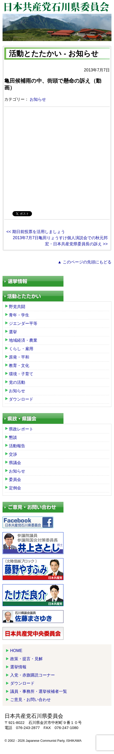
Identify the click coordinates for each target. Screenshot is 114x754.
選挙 (13, 332)
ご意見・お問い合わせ (30, 699)
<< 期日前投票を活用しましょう (35, 231)
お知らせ (38, 99)
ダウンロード (21, 399)
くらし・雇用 (21, 349)
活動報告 (17, 446)
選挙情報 (18, 667)
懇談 (13, 437)
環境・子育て (21, 374)
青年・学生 (19, 315)
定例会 (15, 488)
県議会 (15, 463)
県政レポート (21, 429)
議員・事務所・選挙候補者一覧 (38, 691)
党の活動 (17, 382)
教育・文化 (19, 365)
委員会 (15, 479)
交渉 (13, 454)
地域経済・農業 (23, 340)
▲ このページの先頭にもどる (84, 262)
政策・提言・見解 (26, 659)
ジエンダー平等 (23, 323)
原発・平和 (19, 357)
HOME (16, 650)
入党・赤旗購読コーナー (32, 675)
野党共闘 (17, 306)
